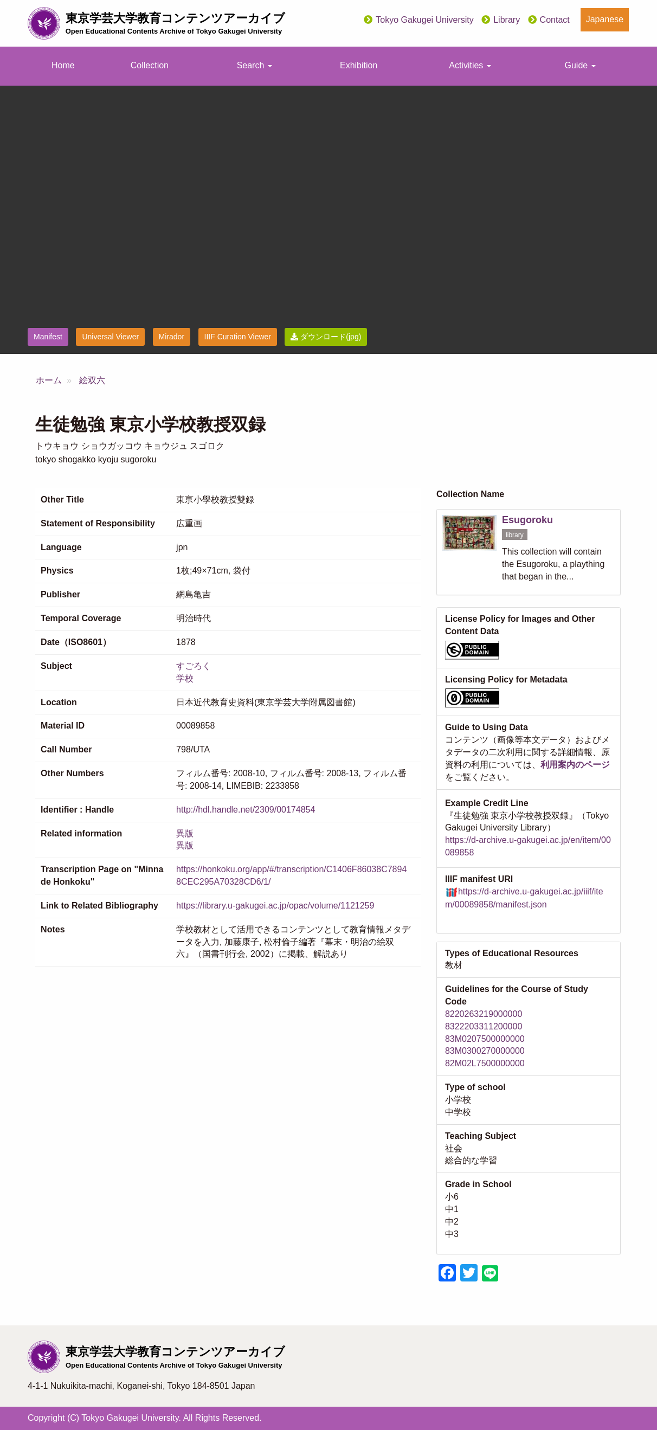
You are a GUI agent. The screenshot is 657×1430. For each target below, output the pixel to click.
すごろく (193, 666)
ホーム (49, 380)
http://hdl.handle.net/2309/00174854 (245, 809)
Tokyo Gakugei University (425, 19)
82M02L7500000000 (485, 1063)
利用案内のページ (575, 764)
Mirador (171, 336)
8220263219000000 (483, 1014)
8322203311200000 (483, 1026)
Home (63, 65)
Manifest (48, 336)
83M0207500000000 (485, 1038)
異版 (185, 833)
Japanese (604, 19)
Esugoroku (527, 519)
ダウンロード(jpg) (326, 336)
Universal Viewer (110, 336)
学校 (185, 678)
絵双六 (92, 380)
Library (506, 19)
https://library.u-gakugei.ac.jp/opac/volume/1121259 (275, 905)
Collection (150, 65)
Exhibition (358, 65)
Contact (555, 19)
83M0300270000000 (485, 1050)
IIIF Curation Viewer (237, 336)
